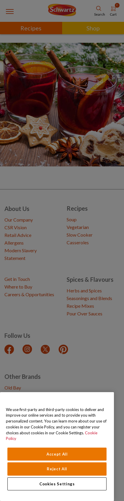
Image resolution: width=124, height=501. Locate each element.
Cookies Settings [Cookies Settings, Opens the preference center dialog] (57, 484)
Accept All (57, 454)
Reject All (57, 468)
